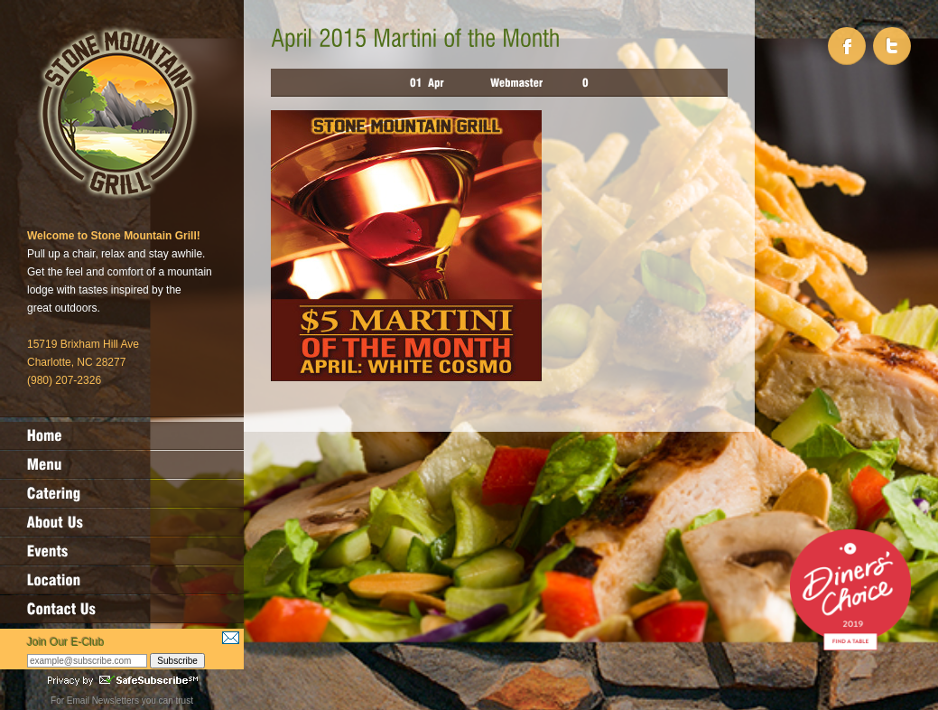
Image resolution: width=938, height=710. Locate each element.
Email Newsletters (103, 700)
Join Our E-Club (65, 642)
